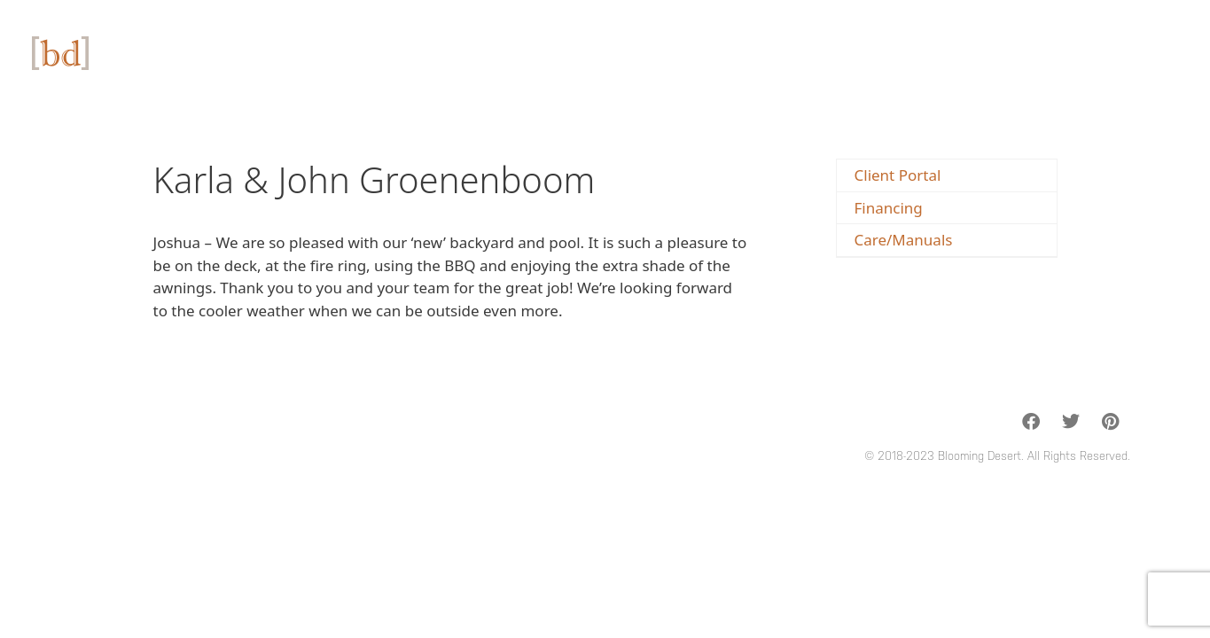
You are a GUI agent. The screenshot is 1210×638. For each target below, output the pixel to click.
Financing (889, 208)
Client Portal (898, 175)
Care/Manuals (904, 240)
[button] (1030, 421)
